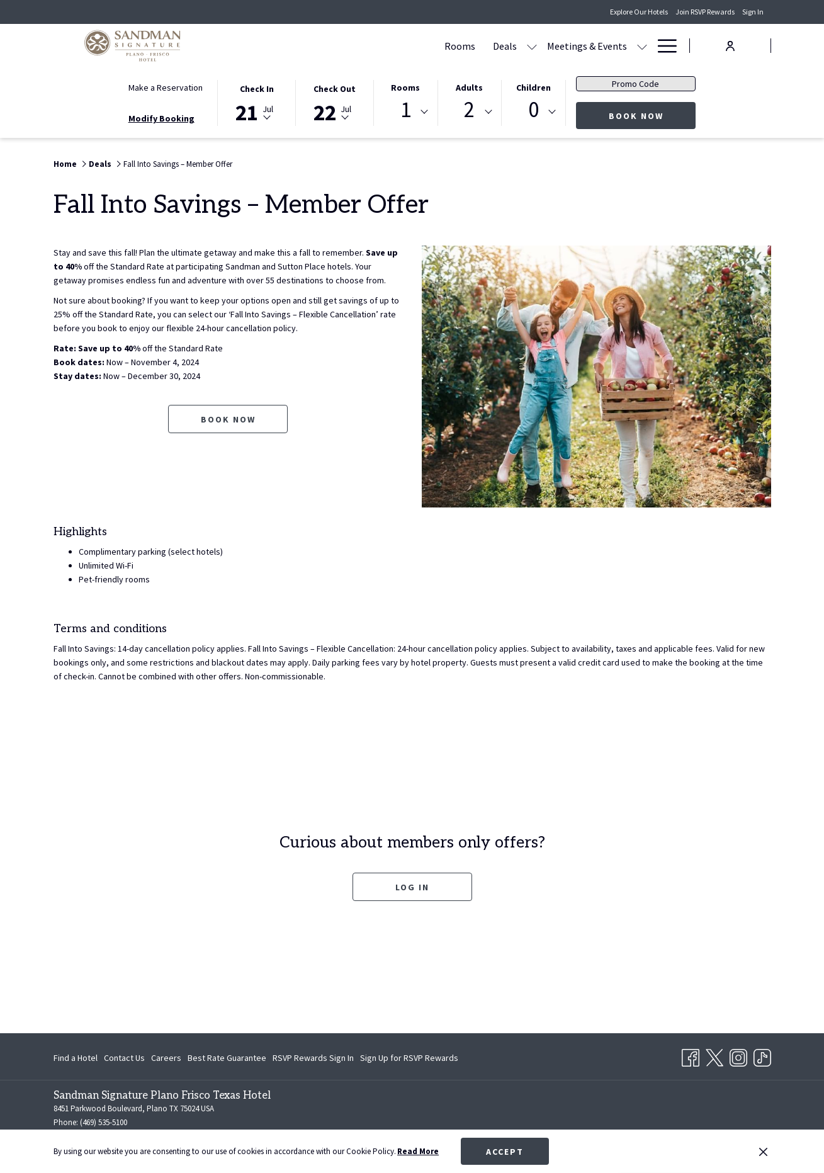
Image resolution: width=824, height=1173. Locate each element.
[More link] (662, 45)
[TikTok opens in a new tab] (762, 1055)
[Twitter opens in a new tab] (714, 1055)
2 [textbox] (469, 110)
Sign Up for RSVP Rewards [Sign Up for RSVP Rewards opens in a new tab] (409, 1059)
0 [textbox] (533, 110)
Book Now (652, 116)
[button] (257, 102)
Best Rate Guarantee (227, 1057)
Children (533, 87)
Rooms (405, 87)
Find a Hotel (76, 1057)
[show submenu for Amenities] (642, 45)
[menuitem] (339, 45)
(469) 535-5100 (103, 1122)
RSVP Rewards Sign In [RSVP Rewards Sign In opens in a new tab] (313, 1059)
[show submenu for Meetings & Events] (522, 45)
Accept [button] (505, 1151)
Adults (469, 87)
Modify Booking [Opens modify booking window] (161, 118)
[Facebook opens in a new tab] (690, 1055)
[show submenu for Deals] (411, 45)
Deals (100, 164)
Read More (418, 1151)
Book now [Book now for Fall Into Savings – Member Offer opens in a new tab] (228, 419)
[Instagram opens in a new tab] (738, 1055)
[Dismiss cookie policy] (763, 1151)
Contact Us (124, 1057)
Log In (412, 887)
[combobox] (405, 112)
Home (65, 164)
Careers (166, 1057)
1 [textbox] (405, 110)
